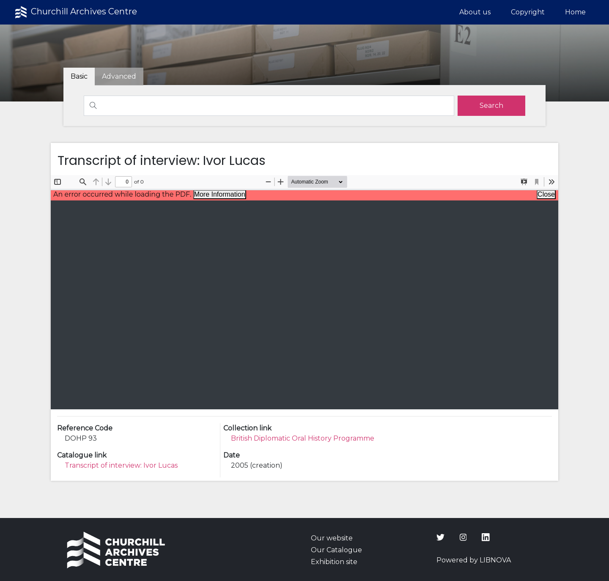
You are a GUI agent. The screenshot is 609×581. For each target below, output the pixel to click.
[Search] (269, 106)
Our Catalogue (336, 550)
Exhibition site (334, 562)
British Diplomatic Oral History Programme (302, 438)
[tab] (119, 76)
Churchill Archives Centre (75, 12)
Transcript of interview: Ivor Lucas (121, 465)
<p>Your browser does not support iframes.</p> (304, 292)
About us (475, 12)
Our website (332, 538)
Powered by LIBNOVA (473, 560)
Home (575, 12)
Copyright (528, 12)
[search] (491, 106)
